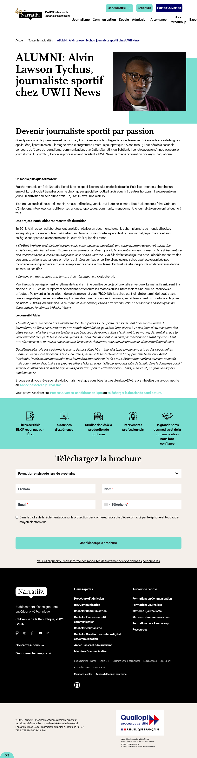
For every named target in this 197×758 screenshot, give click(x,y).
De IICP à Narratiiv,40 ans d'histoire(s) (57, 14)
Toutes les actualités (41, 40)
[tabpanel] (30, 429)
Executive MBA (82, 667)
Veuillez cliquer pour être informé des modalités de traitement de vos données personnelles (98, 561)
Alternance (158, 19)
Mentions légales (83, 674)
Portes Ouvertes (62, 393)
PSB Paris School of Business (126, 661)
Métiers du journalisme (147, 611)
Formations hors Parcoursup (151, 623)
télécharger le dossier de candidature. (135, 393)
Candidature (119, 8)
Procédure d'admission (89, 598)
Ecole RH (104, 661)
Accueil (20, 40)
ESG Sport (165, 661)
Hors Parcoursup (178, 19)
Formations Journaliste (147, 605)
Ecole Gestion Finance (85, 661)
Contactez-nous (28, 645)
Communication (104, 19)
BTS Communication (87, 605)
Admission (139, 19)
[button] (77, 685)
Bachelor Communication (90, 611)
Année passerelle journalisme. (41, 385)
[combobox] (106, 504)
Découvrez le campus (31, 653)
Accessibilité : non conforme (111, 674)
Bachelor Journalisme (88, 628)
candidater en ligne (89, 393)
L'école (124, 19)
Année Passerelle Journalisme (93, 645)
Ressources (140, 629)
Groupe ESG (99, 667)
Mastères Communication (90, 651)
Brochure (144, 8)
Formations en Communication (152, 598)
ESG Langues (150, 661)
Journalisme (81, 19)
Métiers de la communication (151, 617)
